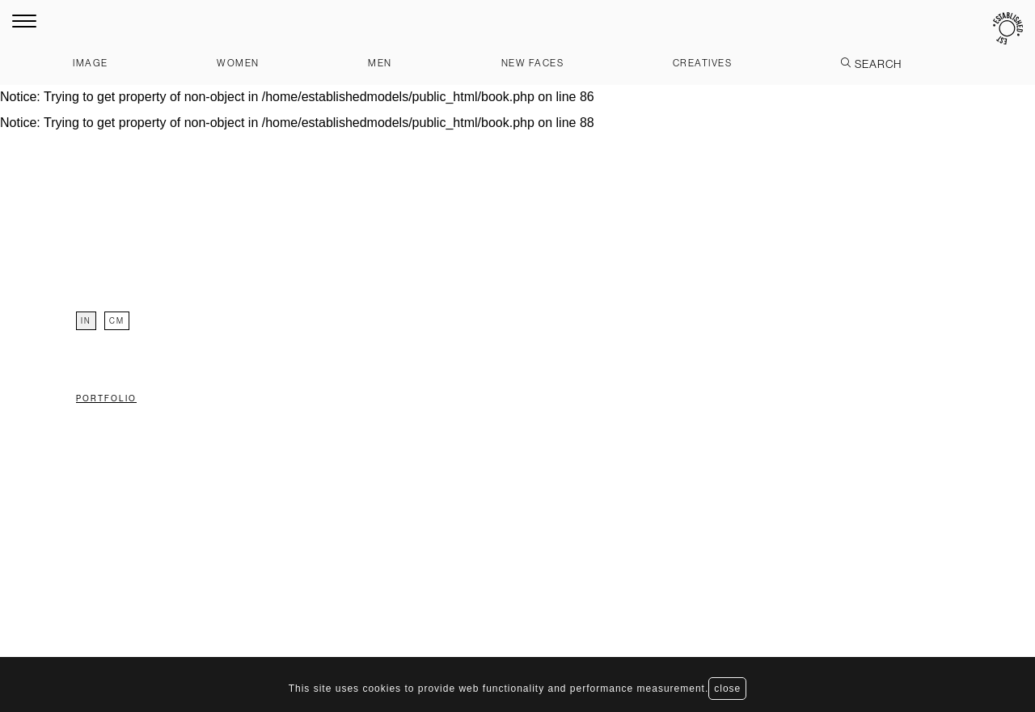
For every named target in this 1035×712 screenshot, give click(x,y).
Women (238, 63)
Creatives (703, 63)
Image (90, 63)
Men (380, 63)
